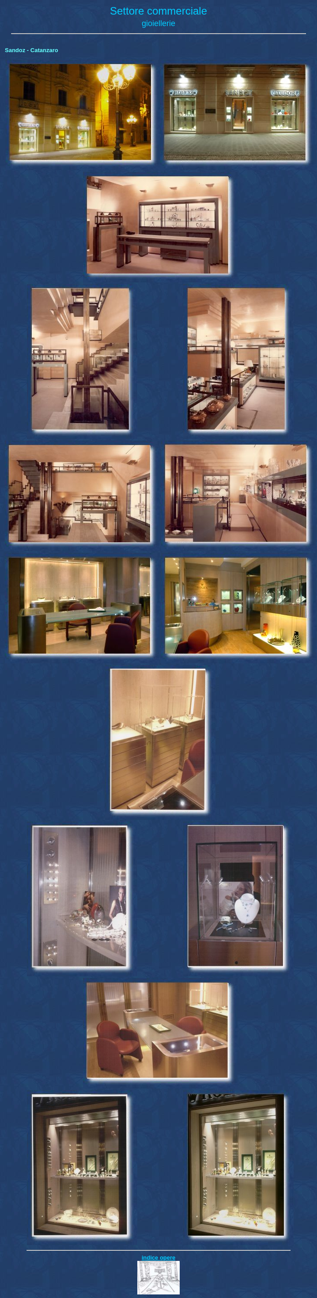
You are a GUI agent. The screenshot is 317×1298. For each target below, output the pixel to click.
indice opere (159, 1257)
